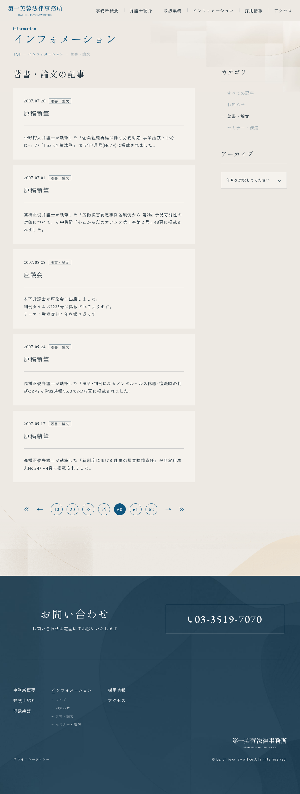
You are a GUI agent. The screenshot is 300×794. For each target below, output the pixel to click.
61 (135, 509)
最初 (26, 509)
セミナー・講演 (243, 128)
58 (88, 509)
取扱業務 (172, 10)
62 (151, 509)
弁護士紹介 (141, 10)
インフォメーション (213, 10)
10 (56, 509)
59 (104, 509)
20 (72, 509)
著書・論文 (238, 116)
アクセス (283, 10)
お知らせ (236, 104)
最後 (182, 509)
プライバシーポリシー (31, 759)
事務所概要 (107, 10)
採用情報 (254, 10)
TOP (17, 54)
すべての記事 (240, 93)
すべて (61, 699)
